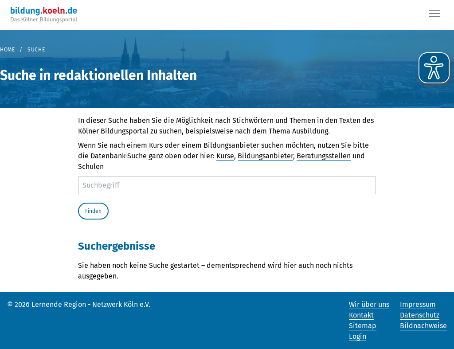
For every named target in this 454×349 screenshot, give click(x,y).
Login (357, 336)
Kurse (225, 156)
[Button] (434, 15)
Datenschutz (419, 315)
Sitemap (362, 326)
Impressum (418, 304)
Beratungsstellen (324, 156)
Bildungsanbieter (265, 156)
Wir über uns (369, 304)
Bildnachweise (423, 326)
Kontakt (361, 315)
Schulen (91, 166)
